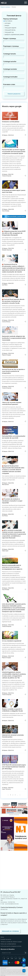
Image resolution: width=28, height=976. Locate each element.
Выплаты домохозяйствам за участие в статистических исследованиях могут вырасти (12, 567)
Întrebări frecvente (6, 939)
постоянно (8, 21)
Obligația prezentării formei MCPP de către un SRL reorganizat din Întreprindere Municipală (14, 233)
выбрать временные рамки (14, 34)
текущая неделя (10, 27)
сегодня (7, 23)
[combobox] (4, 41)
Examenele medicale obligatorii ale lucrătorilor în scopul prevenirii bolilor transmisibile (14, 338)
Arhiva (2, 937)
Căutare (14, 6)
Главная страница (5, 6)
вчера (6, 25)
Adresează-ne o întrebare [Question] (10, 931)
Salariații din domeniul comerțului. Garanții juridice (13, 736)
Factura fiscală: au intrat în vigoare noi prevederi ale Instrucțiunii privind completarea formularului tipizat (13, 151)
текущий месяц (9, 30)
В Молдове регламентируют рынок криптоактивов (13, 191)
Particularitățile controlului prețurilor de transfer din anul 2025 (13, 437)
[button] (23, 960)
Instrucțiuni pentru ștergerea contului (11, 946)
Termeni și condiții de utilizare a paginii (11, 941)
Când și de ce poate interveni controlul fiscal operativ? (11, 403)
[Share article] (25, 135)
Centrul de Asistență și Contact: (12, 907)
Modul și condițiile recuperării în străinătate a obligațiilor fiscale (12, 710)
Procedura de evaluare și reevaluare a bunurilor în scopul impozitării (12, 501)
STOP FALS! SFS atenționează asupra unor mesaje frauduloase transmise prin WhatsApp (14, 766)
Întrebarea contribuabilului (10, 122)
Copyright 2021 (3, 968)
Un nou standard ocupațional (11, 641)
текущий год (9, 32)
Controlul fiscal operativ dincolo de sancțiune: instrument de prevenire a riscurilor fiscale (13, 301)
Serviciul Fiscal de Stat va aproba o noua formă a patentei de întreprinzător (13, 371)
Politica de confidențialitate (8, 944)
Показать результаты (14, 93)
